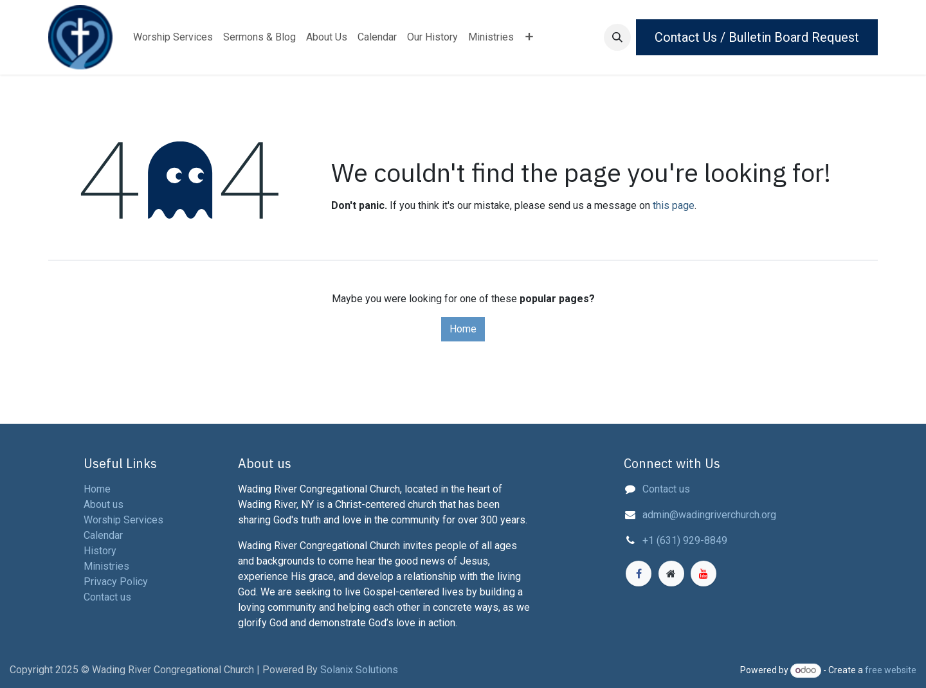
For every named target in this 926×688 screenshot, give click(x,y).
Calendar (103, 535)
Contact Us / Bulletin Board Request (757, 37)
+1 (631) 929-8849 (684, 540)
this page (673, 205)
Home (463, 329)
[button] (617, 37)
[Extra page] (671, 573)
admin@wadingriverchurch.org (709, 515)
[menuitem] (173, 37)
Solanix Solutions (359, 670)
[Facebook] (638, 573)
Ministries (106, 566)
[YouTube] (703, 573)
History (100, 551)
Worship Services (123, 520)
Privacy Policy (116, 581)
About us (103, 504)
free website (890, 670)
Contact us (666, 489)
